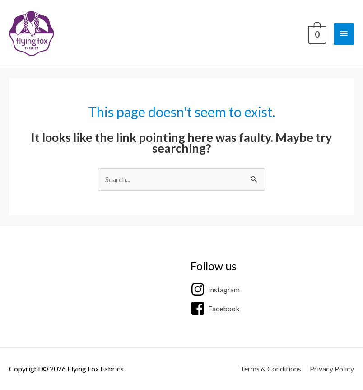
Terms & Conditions (270, 368)
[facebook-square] (215, 308)
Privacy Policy (332, 368)
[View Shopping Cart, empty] (316, 33)
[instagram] (215, 289)
